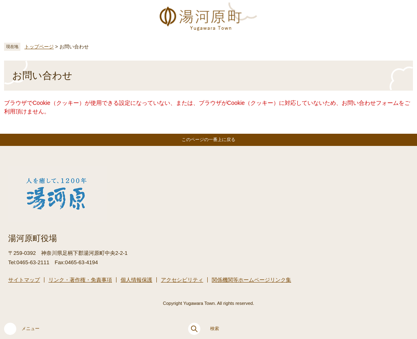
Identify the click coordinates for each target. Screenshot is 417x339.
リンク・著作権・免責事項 (80, 280)
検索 (203, 329)
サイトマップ (24, 280)
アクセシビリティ (182, 280)
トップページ (39, 47)
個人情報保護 (136, 280)
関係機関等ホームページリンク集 (251, 280)
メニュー (22, 329)
